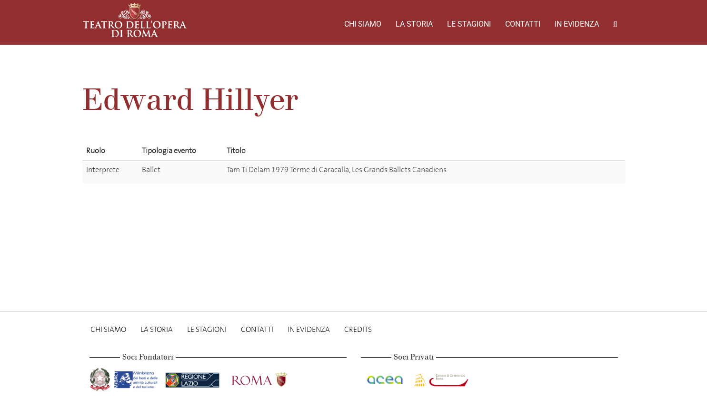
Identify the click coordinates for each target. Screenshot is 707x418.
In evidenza (577, 24)
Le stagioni (469, 24)
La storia (414, 24)
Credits (358, 329)
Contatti (522, 24)
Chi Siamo (362, 24)
